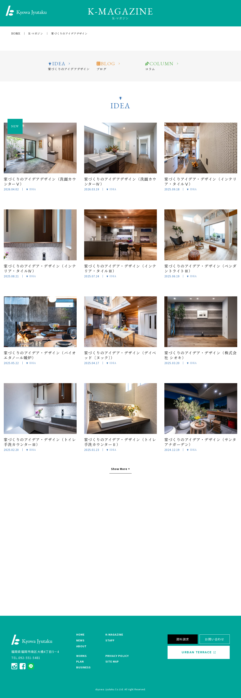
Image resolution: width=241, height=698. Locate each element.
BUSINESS (83, 667)
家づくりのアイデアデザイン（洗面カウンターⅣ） (120, 181)
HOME (80, 634)
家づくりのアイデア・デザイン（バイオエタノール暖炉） (40, 355)
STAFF (109, 640)
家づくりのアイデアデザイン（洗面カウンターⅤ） (40, 181)
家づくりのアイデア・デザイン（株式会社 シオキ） (200, 355)
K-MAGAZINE (114, 634)
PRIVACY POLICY (117, 656)
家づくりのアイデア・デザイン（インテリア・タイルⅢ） (120, 268)
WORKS (81, 656)
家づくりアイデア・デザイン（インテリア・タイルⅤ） (200, 181)
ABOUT (81, 646)
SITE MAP (112, 661)
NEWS (80, 640)
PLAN (80, 661)
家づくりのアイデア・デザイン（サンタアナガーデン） (200, 442)
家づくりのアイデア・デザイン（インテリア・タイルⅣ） (40, 268)
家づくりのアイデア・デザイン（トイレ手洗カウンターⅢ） (40, 442)
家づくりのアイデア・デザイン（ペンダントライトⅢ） (200, 268)
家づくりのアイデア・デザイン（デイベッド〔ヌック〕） (120, 355)
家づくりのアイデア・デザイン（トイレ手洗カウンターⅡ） (120, 442)
